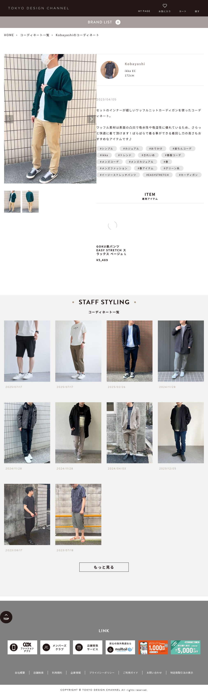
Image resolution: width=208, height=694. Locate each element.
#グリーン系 (172, 168)
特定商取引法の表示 (181, 672)
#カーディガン (188, 174)
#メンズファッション (114, 168)
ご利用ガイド (130, 672)
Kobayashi (135, 63)
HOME (9, 35)
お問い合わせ (154, 672)
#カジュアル (131, 148)
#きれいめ (148, 155)
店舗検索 (39, 672)
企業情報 (75, 672)
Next (91, 119)
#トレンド (125, 155)
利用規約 (57, 672)
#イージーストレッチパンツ (118, 174)
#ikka (104, 155)
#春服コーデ (173, 155)
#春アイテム (146, 168)
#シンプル (106, 148)
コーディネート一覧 (35, 35)
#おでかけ (156, 148)
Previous (9, 119)
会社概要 (20, 672)
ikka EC (130, 71)
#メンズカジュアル (141, 161)
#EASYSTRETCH (157, 174)
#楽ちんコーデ (182, 148)
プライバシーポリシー (101, 672)
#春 (166, 161)
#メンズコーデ (109, 161)
